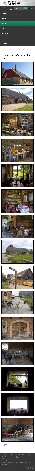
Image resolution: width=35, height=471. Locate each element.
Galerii (3, 50)
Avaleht (4, 13)
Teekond (4, 18)
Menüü (2, 7)
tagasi (5, 445)
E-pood (4, 43)
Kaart (3, 28)
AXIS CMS (28, 468)
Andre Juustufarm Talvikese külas (16, 50)
